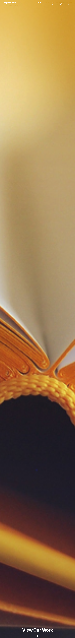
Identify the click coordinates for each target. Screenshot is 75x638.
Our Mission (63, 5)
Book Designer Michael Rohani (64, 3)
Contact (70, 5)
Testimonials (55, 5)
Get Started (39, 3)
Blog (53, 3)
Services (47, 3)
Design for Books (9, 3)
